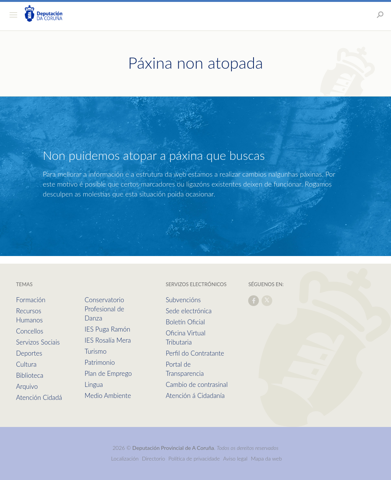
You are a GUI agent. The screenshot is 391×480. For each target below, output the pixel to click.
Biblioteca (29, 375)
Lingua (94, 384)
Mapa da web (266, 458)
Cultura (26, 364)
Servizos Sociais (38, 342)
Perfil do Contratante (195, 353)
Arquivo (27, 386)
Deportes (29, 353)
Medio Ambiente (108, 395)
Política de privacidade (194, 458)
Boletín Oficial (185, 322)
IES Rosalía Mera (108, 340)
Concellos (29, 331)
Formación (30, 300)
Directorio (153, 458)
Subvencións (183, 300)
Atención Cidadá (39, 397)
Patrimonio (100, 362)
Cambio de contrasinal (197, 384)
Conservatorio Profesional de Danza (104, 309)
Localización (125, 458)
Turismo (96, 351)
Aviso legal (235, 458)
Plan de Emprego (108, 373)
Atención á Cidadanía (195, 395)
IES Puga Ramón (108, 329)
